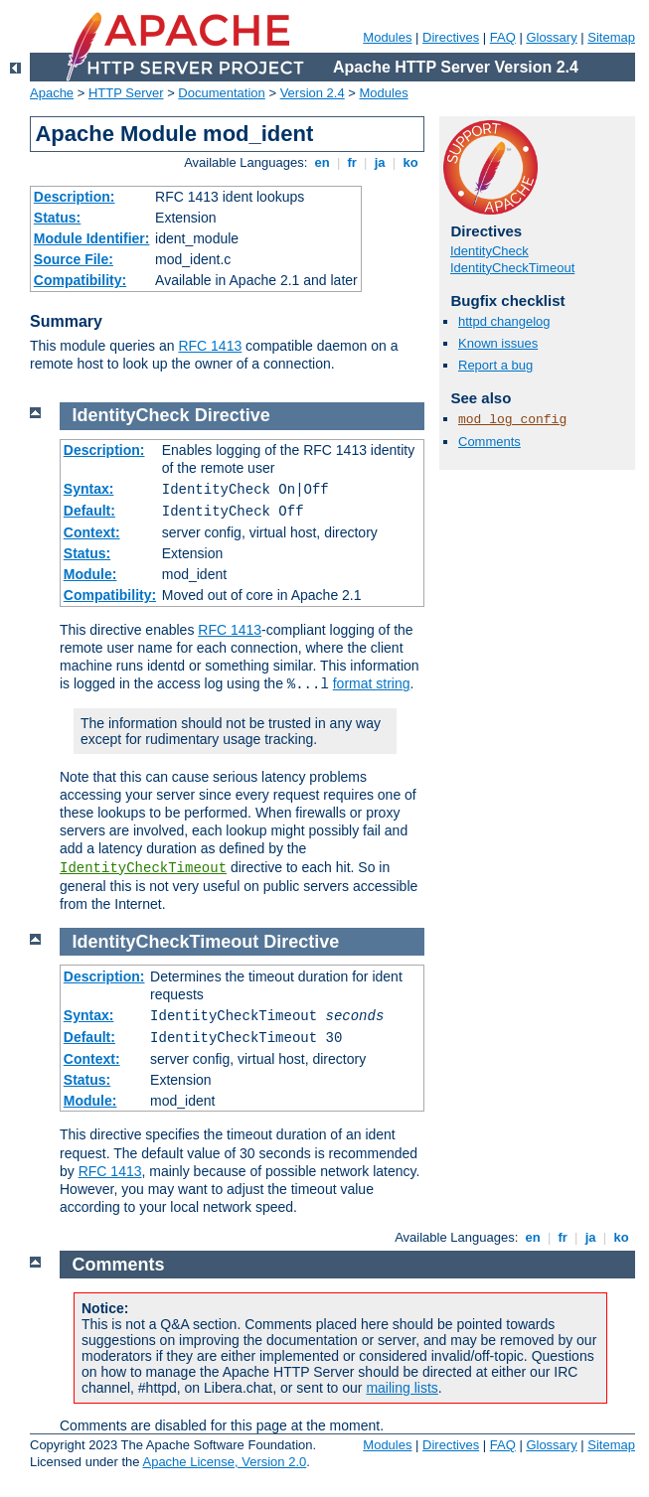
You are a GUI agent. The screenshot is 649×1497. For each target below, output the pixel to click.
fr (352, 162)
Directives (450, 37)
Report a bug (495, 365)
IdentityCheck (489, 250)
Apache (52, 92)
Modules (387, 37)
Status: (57, 217)
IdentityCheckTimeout (512, 267)
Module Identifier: (92, 238)
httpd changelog (504, 321)
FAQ (503, 37)
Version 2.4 (312, 92)
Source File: (73, 259)
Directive (232, 415)
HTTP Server (126, 92)
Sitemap (611, 37)
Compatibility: (80, 280)
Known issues (498, 343)
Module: (90, 574)
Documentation (221, 92)
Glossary (551, 37)
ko (410, 162)
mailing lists (401, 1388)
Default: (89, 511)
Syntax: (89, 489)
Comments (489, 441)
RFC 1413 (210, 346)
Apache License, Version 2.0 (224, 1461)
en (322, 162)
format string (371, 683)
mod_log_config (512, 419)
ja (380, 162)
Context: (92, 532)
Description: (74, 197)
